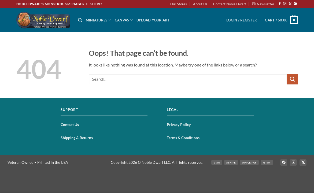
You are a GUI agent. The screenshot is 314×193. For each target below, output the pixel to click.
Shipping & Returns (77, 137)
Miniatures (98, 20)
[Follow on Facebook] (279, 4)
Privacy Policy (179, 124)
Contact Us (70, 124)
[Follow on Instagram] (284, 4)
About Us (200, 4)
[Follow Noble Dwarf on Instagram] (293, 162)
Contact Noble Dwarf (229, 4)
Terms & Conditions (183, 137)
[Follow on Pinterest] (295, 4)
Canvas (124, 20)
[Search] (80, 20)
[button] (263, 4)
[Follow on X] (290, 4)
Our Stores (178, 4)
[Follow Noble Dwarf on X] (303, 162)
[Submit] (292, 79)
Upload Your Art (153, 20)
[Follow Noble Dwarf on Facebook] (283, 162)
